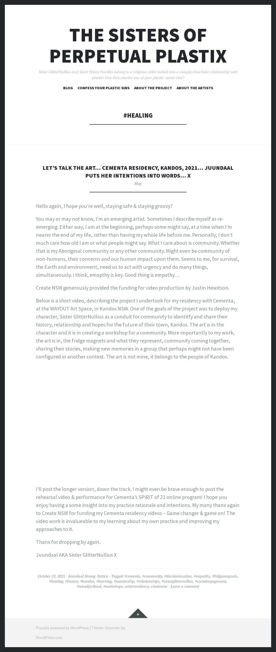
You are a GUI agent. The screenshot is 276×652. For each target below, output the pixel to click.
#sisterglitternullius (177, 581)
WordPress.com (49, 637)
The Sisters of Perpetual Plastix (138, 45)
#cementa (132, 576)
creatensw (159, 586)
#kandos (87, 581)
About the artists (195, 87)
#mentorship (124, 581)
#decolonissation (178, 576)
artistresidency (137, 586)
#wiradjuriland (89, 586)
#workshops (113, 586)
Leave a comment (185, 586)
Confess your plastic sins (103, 87)
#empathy (202, 576)
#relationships (148, 581)
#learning (104, 581)
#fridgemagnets (224, 576)
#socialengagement (210, 581)
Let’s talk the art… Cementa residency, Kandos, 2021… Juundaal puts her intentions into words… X (138, 171)
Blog (68, 87)
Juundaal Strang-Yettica (88, 576)
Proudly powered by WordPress (62, 627)
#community (152, 576)
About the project (153, 87)
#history (71, 581)
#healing (56, 581)
